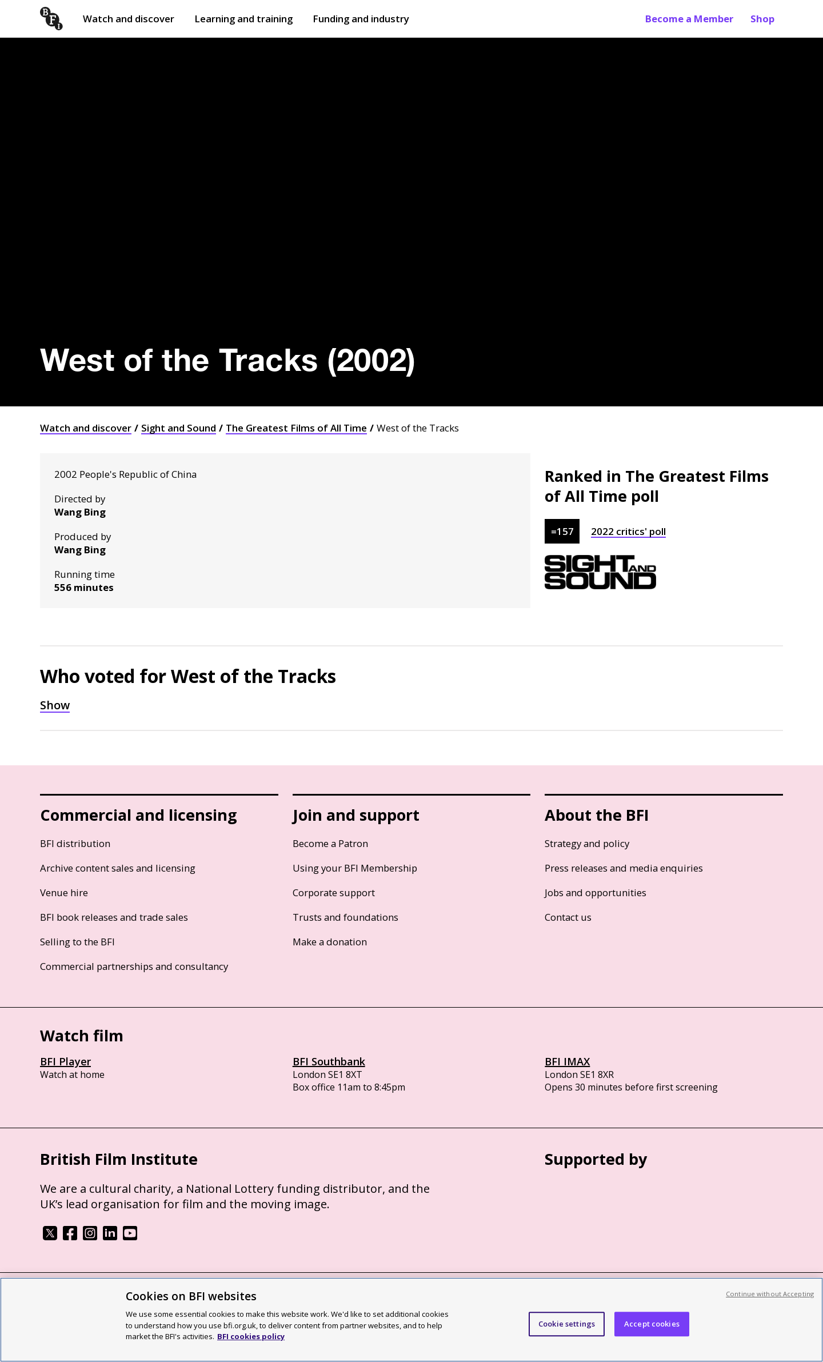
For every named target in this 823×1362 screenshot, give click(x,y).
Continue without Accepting (770, 1293)
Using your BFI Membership (355, 867)
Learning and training (243, 18)
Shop (762, 18)
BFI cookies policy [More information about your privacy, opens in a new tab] (251, 1336)
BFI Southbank (329, 1061)
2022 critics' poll (628, 531)
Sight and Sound (178, 427)
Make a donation (330, 941)
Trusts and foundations (345, 917)
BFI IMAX (567, 1061)
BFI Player (65, 1061)
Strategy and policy (587, 843)
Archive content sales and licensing (117, 867)
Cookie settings (566, 1324)
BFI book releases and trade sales (114, 917)
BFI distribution (75, 843)
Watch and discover (128, 18)
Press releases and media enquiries (624, 867)
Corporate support (334, 892)
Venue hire (64, 892)
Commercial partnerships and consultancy (134, 966)
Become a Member (689, 18)
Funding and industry (361, 18)
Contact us (568, 917)
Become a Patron (330, 843)
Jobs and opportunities (595, 892)
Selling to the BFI (77, 941)
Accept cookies (652, 1324)
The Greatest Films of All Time (296, 427)
